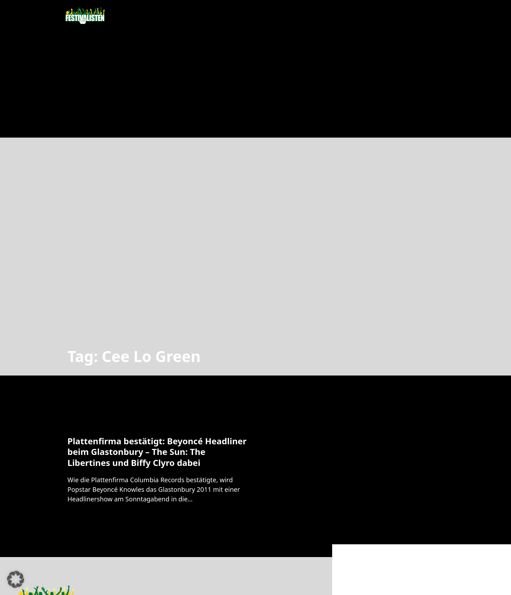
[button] (15, 579)
